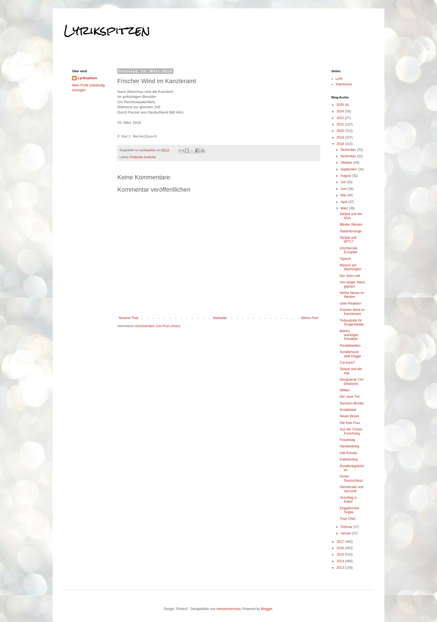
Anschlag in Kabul (348, 499)
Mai (344, 195)
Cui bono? (347, 363)
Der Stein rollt (350, 276)
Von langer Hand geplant (352, 284)
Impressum (344, 84)
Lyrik (339, 79)
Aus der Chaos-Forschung (351, 431)
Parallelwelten (350, 346)
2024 (341, 111)
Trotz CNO (348, 519)
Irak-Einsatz (348, 453)
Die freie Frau (350, 423)
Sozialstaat (348, 410)
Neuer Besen (349, 416)
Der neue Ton (350, 397)
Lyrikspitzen (107, 30)
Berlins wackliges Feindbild (349, 335)
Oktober (347, 163)
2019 (341, 137)
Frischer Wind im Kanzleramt (352, 312)
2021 (341, 124)
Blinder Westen (351, 224)
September (349, 169)
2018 (341, 144)
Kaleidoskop (349, 459)
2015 (341, 554)
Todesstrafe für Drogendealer (352, 322)
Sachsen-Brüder (352, 403)
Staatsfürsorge (350, 231)
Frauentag (347, 440)
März (345, 208)
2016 (341, 548)
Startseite (220, 318)
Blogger (266, 609)
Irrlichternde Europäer (349, 250)
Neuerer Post (129, 318)
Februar (347, 527)
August (346, 176)
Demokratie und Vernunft (351, 489)
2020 (341, 131)
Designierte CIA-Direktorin (352, 381)
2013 (341, 568)
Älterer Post (309, 318)
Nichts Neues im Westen (352, 295)
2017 (341, 542)
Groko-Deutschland (351, 478)
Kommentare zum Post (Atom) (157, 326)
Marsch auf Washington (350, 267)
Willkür (345, 390)
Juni (344, 189)
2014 (341, 561)
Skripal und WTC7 (348, 240)
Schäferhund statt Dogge (350, 354)
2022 (341, 118)
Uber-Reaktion (350, 303)
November (349, 156)
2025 (341, 105)
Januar (346, 533)
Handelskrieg (349, 446)
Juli (343, 182)
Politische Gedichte (143, 157)
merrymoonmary (228, 609)
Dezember (349, 150)
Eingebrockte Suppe (349, 510)
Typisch (345, 259)
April (344, 202)
